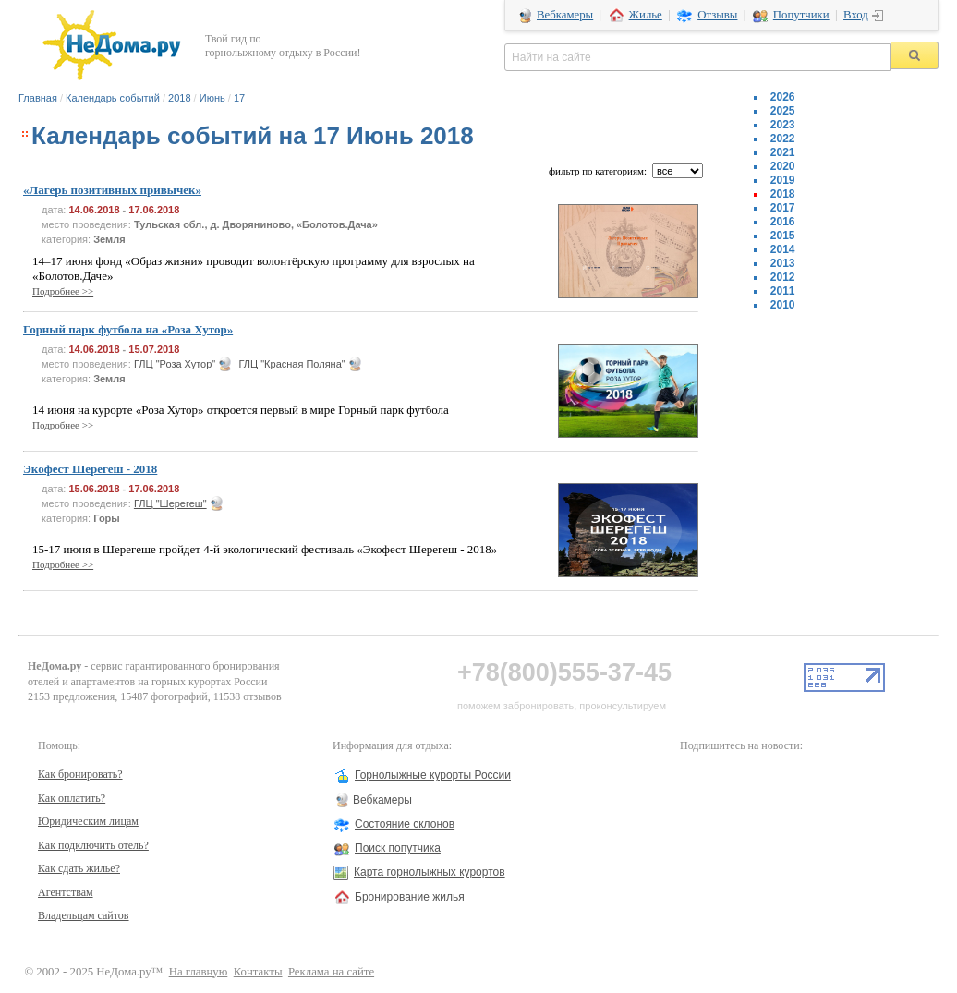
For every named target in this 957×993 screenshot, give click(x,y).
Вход (855, 14)
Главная (37, 97)
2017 (782, 207)
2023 (782, 124)
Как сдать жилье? (79, 868)
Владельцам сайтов (83, 915)
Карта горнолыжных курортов (429, 872)
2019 (782, 180)
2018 (179, 97)
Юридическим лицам (88, 821)
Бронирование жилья (410, 896)
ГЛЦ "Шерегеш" (170, 503)
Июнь (212, 97)
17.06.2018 (153, 209)
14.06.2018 (93, 209)
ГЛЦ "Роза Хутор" (174, 363)
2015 (782, 235)
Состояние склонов (404, 823)
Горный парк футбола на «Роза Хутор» (128, 329)
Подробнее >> (62, 291)
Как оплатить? (71, 798)
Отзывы (717, 14)
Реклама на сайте (331, 971)
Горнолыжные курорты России (433, 775)
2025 (782, 110)
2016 (782, 221)
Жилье (645, 14)
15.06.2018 (93, 488)
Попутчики (801, 14)
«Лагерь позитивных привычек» (112, 190)
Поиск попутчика (398, 848)
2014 (782, 249)
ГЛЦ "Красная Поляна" (291, 363)
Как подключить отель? (93, 845)
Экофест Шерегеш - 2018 (90, 469)
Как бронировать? (80, 774)
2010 (782, 304)
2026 (782, 97)
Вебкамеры (565, 14)
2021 (782, 152)
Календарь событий (113, 97)
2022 (782, 138)
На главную (198, 971)
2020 (782, 166)
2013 (782, 263)
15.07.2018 (153, 349)
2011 (782, 291)
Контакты (258, 971)
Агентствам (65, 892)
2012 (782, 277)
